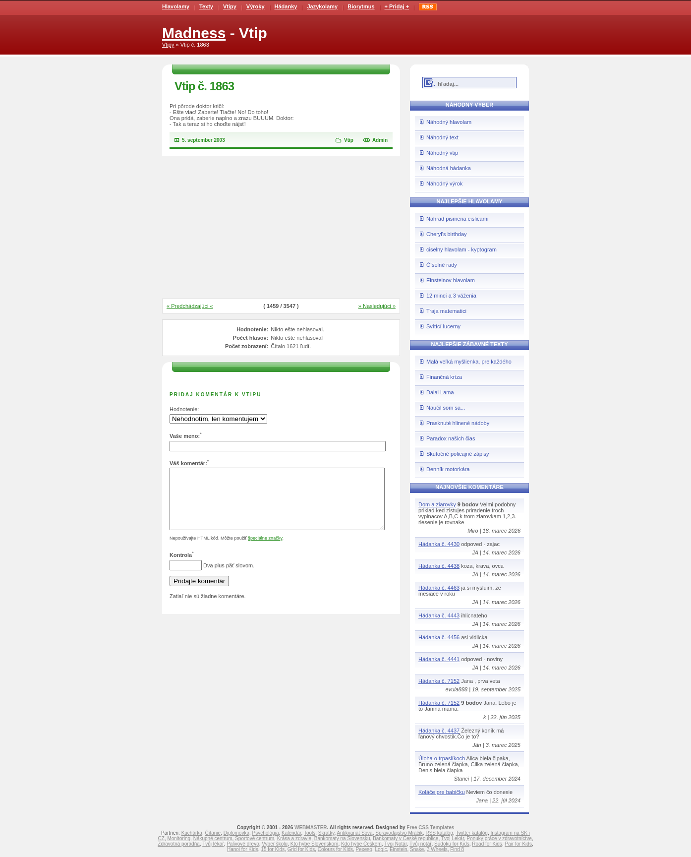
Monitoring (178, 838)
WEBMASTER (310, 827)
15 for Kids (273, 849)
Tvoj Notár (395, 844)
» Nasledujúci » (377, 306)
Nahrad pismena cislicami (457, 219)
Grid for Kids (301, 849)
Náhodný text (442, 137)
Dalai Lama (440, 392)
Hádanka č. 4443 (439, 615)
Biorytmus (360, 6)
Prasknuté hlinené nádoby (457, 423)
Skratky (326, 833)
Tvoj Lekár (452, 838)
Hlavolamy (175, 6)
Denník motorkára (447, 469)
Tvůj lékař (213, 844)
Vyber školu (275, 844)
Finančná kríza (444, 377)
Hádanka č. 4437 (439, 731)
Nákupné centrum (212, 838)
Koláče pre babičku (441, 792)
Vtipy (229, 6)
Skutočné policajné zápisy (457, 454)
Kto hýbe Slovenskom (314, 844)
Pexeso (364, 849)
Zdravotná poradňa (179, 844)
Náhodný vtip (442, 153)
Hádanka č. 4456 (439, 637)
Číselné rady (441, 265)
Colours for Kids (335, 849)
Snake (417, 849)
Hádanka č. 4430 (439, 544)
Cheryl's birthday (446, 234)
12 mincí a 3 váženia (451, 296)
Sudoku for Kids (451, 844)
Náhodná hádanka (448, 168)
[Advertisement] (281, 228)
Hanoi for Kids (242, 849)
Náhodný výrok (444, 183)
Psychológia (265, 833)
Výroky (255, 6)
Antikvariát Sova (354, 833)
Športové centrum (254, 838)
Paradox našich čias (450, 438)
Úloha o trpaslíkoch (441, 758)
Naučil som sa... (445, 408)
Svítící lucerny (443, 326)
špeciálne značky (265, 550)
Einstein (398, 849)
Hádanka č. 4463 (439, 588)
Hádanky (286, 6)
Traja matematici (446, 311)
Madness (194, 33)
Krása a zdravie (294, 838)
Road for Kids (487, 844)
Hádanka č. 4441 (439, 659)
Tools (309, 833)
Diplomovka (236, 833)
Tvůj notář (420, 844)
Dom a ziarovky (437, 504)
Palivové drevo (243, 844)
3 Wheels (437, 849)
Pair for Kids (518, 844)
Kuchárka (191, 833)
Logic (381, 849)
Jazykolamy (322, 6)
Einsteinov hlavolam (450, 280)
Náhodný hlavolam (448, 122)
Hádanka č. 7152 (439, 681)
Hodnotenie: (184, 409)
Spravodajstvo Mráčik (399, 833)
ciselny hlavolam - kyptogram (461, 249)
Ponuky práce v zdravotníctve (499, 838)
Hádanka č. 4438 (439, 566)
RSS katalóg (439, 833)
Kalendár (291, 833)
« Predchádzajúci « (190, 306)
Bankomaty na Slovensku (342, 838)
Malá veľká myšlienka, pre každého (469, 362)
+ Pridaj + (397, 6)
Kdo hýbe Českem (361, 844)
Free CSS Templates (430, 827)
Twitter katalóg (471, 833)
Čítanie (213, 833)
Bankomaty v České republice (405, 838)
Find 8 (457, 849)
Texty (206, 6)
